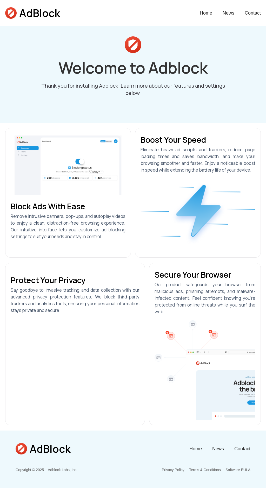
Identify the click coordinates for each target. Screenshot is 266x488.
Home (206, 13)
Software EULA (237, 470)
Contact (253, 13)
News (228, 13)
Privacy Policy (173, 470)
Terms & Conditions (205, 470)
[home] (32, 13)
